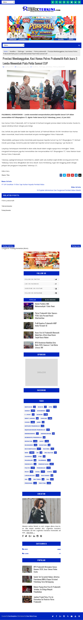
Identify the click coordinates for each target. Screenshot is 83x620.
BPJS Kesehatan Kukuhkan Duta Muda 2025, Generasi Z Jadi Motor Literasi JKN (46, 345)
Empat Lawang (30, 418)
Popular (32, 300)
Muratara (43, 445)
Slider (26, 553)
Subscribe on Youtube (42, 288)
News (26, 453)
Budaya (40, 407)
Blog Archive (50, 300)
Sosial (37, 472)
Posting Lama (76, 246)
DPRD (50, 407)
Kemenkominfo (30, 434)
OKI (37, 453)
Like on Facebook (42, 284)
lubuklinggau (30, 475)
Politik (27, 468)
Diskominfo (41, 411)
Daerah (27, 411)
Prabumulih (41, 468)
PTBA (40, 456)
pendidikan (28, 483)
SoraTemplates (12, 616)
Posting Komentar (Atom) (19, 248)
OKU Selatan (48, 453)
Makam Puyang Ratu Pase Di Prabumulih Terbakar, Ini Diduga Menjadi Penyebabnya (47, 589)
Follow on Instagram (42, 293)
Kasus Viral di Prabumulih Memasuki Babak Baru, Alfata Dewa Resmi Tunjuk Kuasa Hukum (47, 335)
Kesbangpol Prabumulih (33, 437)
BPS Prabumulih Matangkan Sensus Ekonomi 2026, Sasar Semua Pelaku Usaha (45, 569)
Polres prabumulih (40, 51)
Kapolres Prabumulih (32, 426)
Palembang (42, 460)
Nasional (46, 449)
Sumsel (49, 472)
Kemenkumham (46, 434)
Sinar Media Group (31, 616)
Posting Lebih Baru (8, 246)
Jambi (39, 422)
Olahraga (21, 51)
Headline (13, 51)
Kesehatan (28, 441)
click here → (30, 533)
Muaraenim (29, 445)
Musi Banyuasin (30, 449)
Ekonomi (40, 414)
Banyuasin (28, 407)
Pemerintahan (43, 464)
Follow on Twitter (42, 279)
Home (6, 51)
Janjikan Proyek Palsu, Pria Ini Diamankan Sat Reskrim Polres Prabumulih (44, 599)
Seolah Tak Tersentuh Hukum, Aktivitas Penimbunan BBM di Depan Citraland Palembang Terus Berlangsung (47, 579)
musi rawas (45, 475)
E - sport (28, 414)
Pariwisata (29, 464)
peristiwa (29, 51)
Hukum (27, 422)
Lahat (41, 441)
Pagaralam (29, 460)
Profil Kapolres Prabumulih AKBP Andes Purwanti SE (46, 324)
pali (47, 479)
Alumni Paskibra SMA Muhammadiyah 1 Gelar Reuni (45, 305)
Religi (27, 472)
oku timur (37, 479)
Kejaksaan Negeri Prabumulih (35, 430)
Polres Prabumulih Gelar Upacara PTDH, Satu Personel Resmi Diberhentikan (46, 315)
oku (26, 479)
